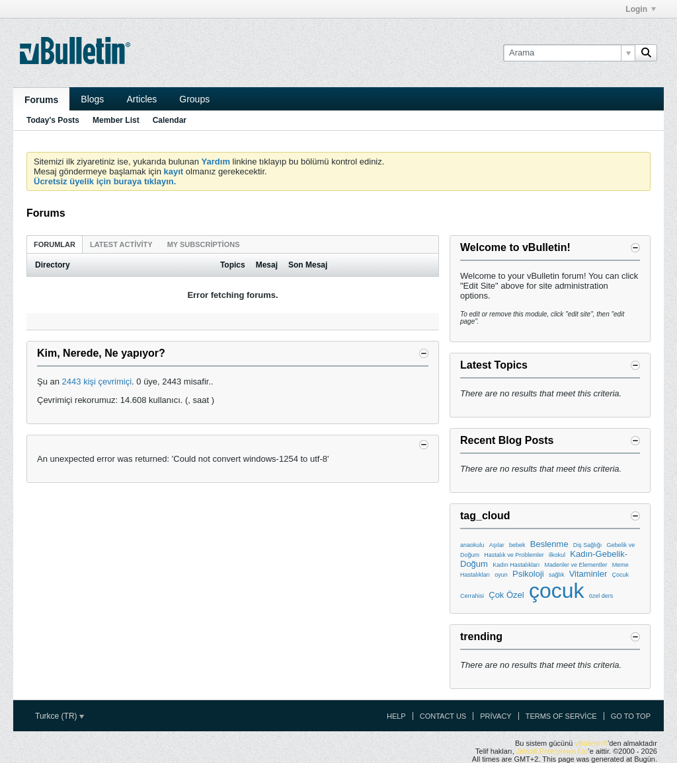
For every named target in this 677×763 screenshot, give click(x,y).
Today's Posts (52, 120)
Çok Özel (506, 595)
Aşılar (496, 545)
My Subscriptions (203, 244)
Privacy (495, 716)
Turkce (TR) (59, 716)
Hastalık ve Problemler (514, 555)
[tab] (54, 244)
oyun (501, 574)
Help (396, 716)
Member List (116, 120)
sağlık (557, 574)
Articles (141, 99)
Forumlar (54, 244)
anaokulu (472, 545)
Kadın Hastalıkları (516, 565)
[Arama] (569, 52)
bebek (517, 545)
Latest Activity (121, 244)
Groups (194, 99)
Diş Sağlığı (587, 545)
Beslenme (549, 544)
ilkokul (557, 555)
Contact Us (443, 716)
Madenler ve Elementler (575, 565)
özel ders (601, 596)
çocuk (556, 590)
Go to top (631, 716)
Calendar (169, 120)
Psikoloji (528, 574)
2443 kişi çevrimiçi (97, 381)
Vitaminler (588, 574)
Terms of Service (561, 716)
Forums (41, 99)
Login (640, 9)
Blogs (92, 99)
